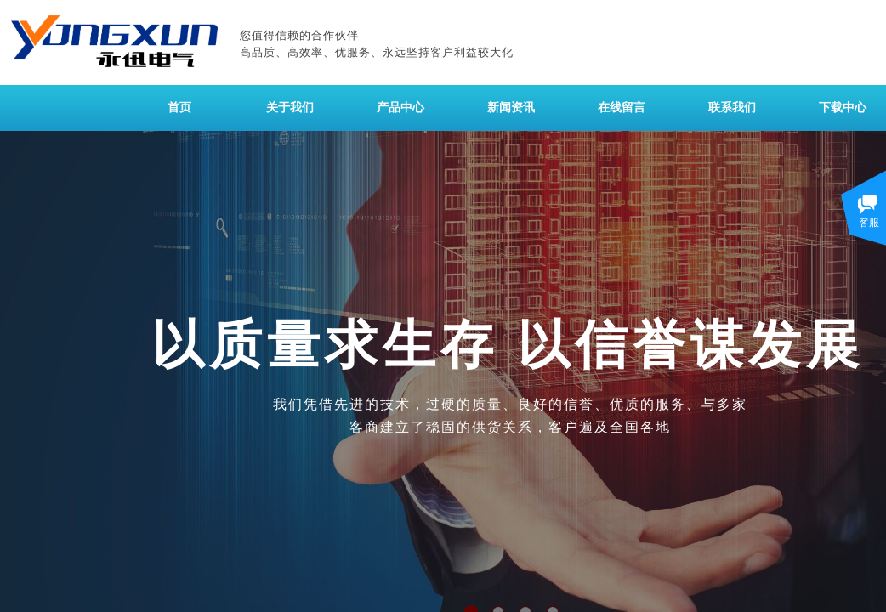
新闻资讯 (511, 107)
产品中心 (400, 107)
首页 (179, 107)
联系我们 (732, 107)
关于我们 (290, 107)
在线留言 (621, 107)
